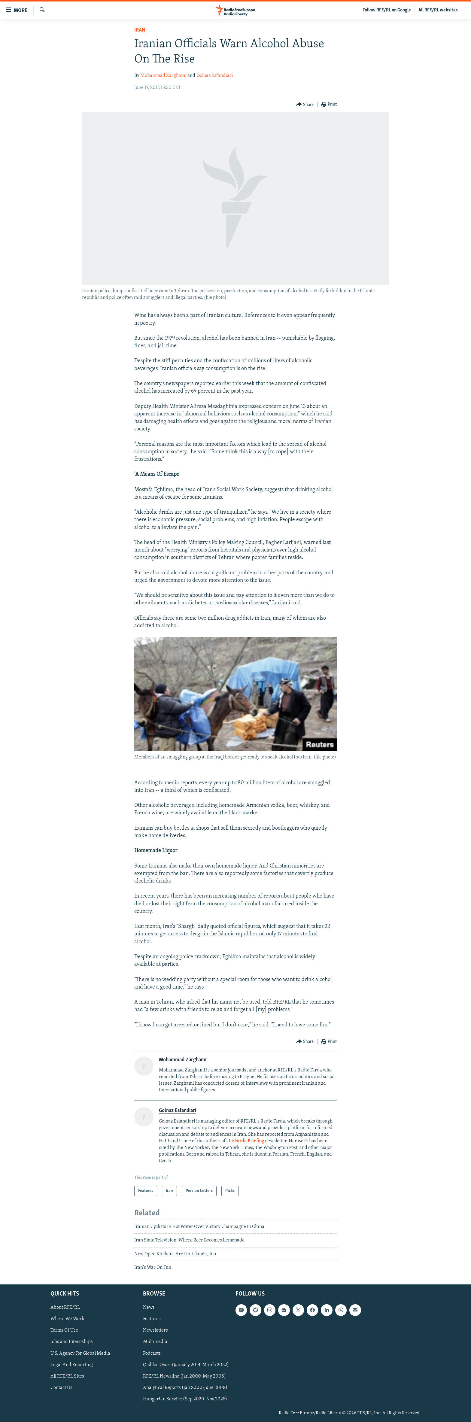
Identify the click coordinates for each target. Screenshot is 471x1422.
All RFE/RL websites (438, 10)
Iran (139, 30)
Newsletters (155, 1330)
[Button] (305, 105)
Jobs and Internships (71, 1342)
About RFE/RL (65, 1307)
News (149, 1307)
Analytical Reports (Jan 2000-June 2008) (185, 1387)
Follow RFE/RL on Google (387, 10)
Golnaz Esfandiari (215, 75)
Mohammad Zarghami (163, 75)
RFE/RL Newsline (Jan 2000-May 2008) (184, 1376)
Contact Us (61, 1387)
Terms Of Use (64, 1330)
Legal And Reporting (71, 1365)
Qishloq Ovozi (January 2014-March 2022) (186, 1365)
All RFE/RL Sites (67, 1376)
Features (152, 1319)
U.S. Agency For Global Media (80, 1353)
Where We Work (67, 1319)
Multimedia (155, 1342)
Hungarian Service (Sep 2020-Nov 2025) (185, 1399)
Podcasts (152, 1353)
